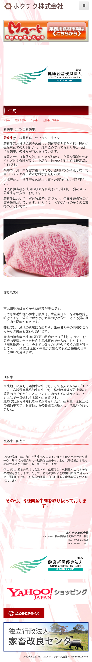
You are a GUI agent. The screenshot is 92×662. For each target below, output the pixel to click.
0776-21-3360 (81, 540)
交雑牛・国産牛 (51, 120)
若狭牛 (6, 120)
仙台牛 (34, 120)
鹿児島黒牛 (20, 120)
